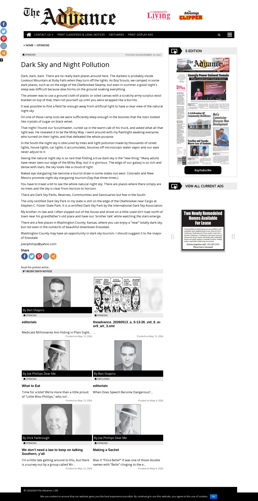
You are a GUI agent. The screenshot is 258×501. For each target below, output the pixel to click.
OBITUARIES (116, 34)
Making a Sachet (106, 450)
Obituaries (103, 378)
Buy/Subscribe (202, 170)
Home (29, 45)
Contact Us (43, 34)
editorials (29, 322)
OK (213, 496)
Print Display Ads (140, 34)
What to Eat (31, 386)
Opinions (43, 45)
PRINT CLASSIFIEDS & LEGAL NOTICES (81, 34)
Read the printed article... (35, 267)
